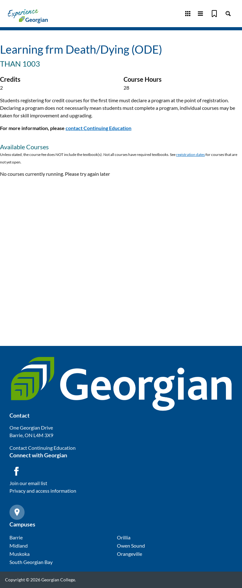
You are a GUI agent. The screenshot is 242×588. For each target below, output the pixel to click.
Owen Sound (131, 546)
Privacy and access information (42, 491)
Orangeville (129, 554)
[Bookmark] (214, 13)
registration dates (190, 154)
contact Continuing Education (98, 128)
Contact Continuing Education (42, 448)
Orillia (123, 537)
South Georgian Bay (31, 562)
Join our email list (28, 483)
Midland (18, 546)
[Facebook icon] (16, 471)
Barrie (16, 537)
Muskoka (19, 554)
